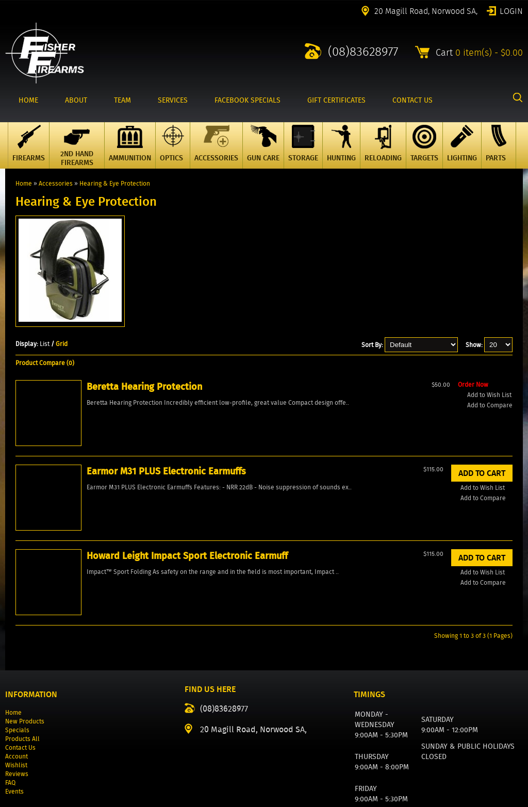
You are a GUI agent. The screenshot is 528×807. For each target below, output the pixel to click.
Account (16, 682)
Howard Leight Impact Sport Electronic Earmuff (264, 468)
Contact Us (20, 673)
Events (14, 717)
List (45, 343)
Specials (17, 656)
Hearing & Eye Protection (114, 183)
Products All (22, 665)
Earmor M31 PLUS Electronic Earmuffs (166, 461)
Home (23, 183)
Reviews (16, 700)
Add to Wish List (57, 505)
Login (511, 10)
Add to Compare (57, 516)
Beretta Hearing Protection (59, 461)
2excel (514, 800)
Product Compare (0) (44, 362)
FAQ (10, 708)
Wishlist (16, 691)
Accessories (56, 183)
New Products (24, 647)
